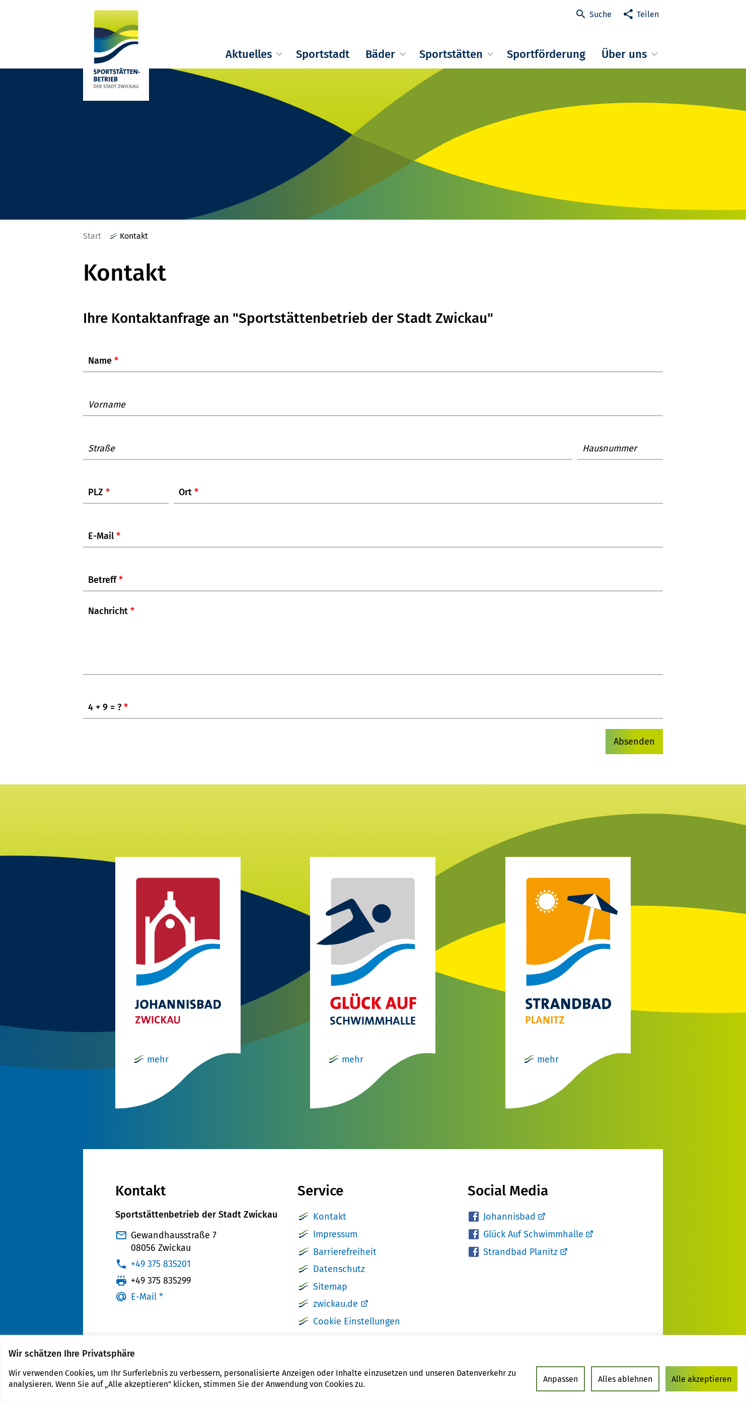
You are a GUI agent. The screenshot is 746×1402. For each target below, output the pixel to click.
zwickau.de (335, 1313)
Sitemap (330, 1296)
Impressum (335, 1244)
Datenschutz (339, 1279)
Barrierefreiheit (345, 1261)
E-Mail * (147, 1306)
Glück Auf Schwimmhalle (537, 1244)
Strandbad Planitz (525, 1261)
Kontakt (329, 1226)
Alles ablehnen (625, 1379)
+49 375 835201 (161, 1274)
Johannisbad (514, 1226)
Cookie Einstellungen (356, 1331)
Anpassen (560, 1379)
